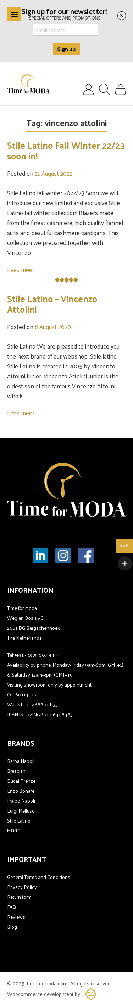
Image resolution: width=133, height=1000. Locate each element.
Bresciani (17, 770)
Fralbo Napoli (21, 800)
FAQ (11, 906)
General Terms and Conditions (38, 877)
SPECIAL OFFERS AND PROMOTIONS (65, 13)
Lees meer (20, 269)
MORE (13, 830)
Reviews (16, 916)
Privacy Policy (22, 886)
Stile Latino (19, 820)
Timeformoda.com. (48, 983)
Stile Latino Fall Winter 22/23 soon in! (66, 150)
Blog (12, 926)
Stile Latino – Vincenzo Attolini (52, 303)
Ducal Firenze (21, 780)
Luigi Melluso (21, 810)
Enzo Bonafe (20, 790)
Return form (19, 896)
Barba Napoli (20, 760)
